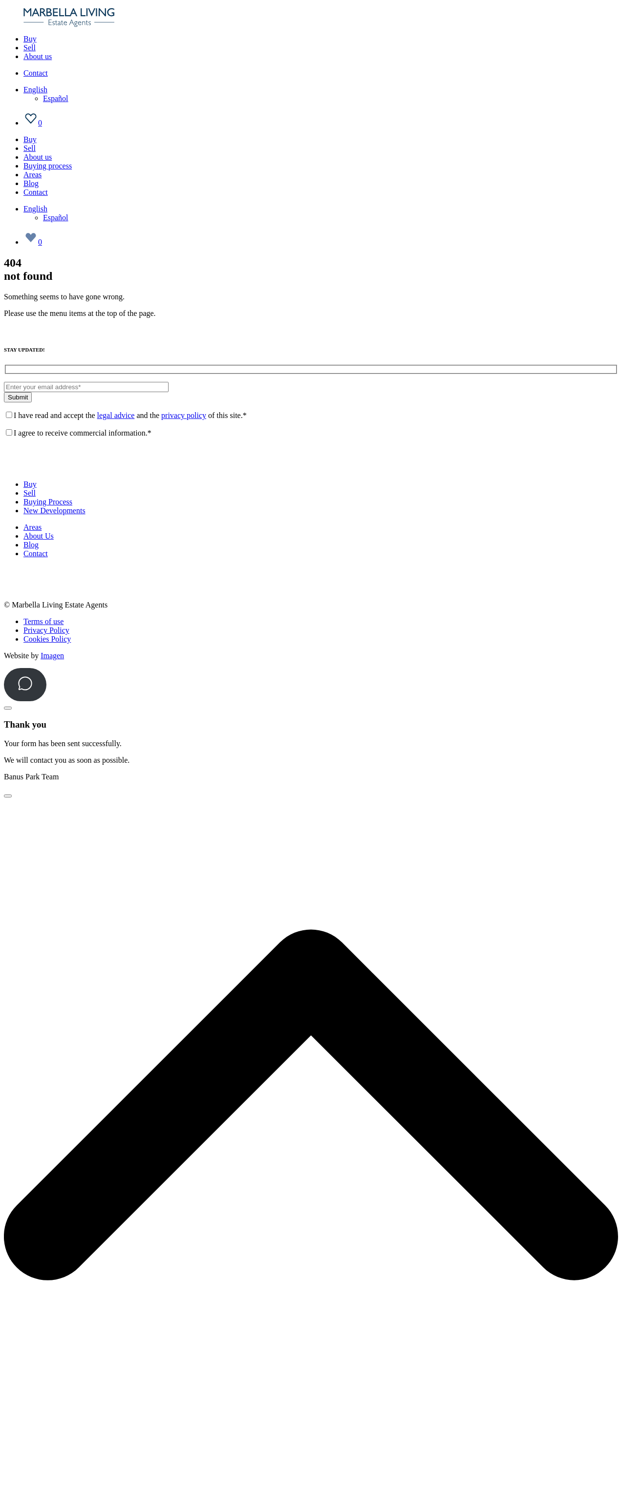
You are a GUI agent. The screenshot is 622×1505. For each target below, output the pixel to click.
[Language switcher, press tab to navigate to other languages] (35, 89)
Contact (35, 73)
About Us (38, 536)
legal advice (116, 415)
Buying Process (47, 502)
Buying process (47, 166)
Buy (30, 39)
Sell (29, 47)
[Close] (8, 708)
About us (37, 56)
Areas (32, 174)
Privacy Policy (46, 630)
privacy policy (183, 415)
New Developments (54, 510)
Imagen (52, 655)
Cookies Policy (47, 639)
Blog (31, 183)
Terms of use (43, 621)
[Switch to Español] (55, 98)
